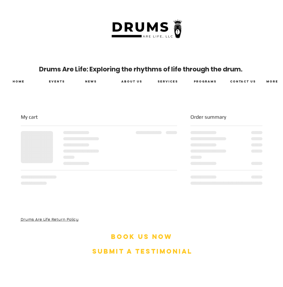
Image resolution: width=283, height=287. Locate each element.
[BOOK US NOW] (141, 236)
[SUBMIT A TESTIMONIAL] (142, 251)
